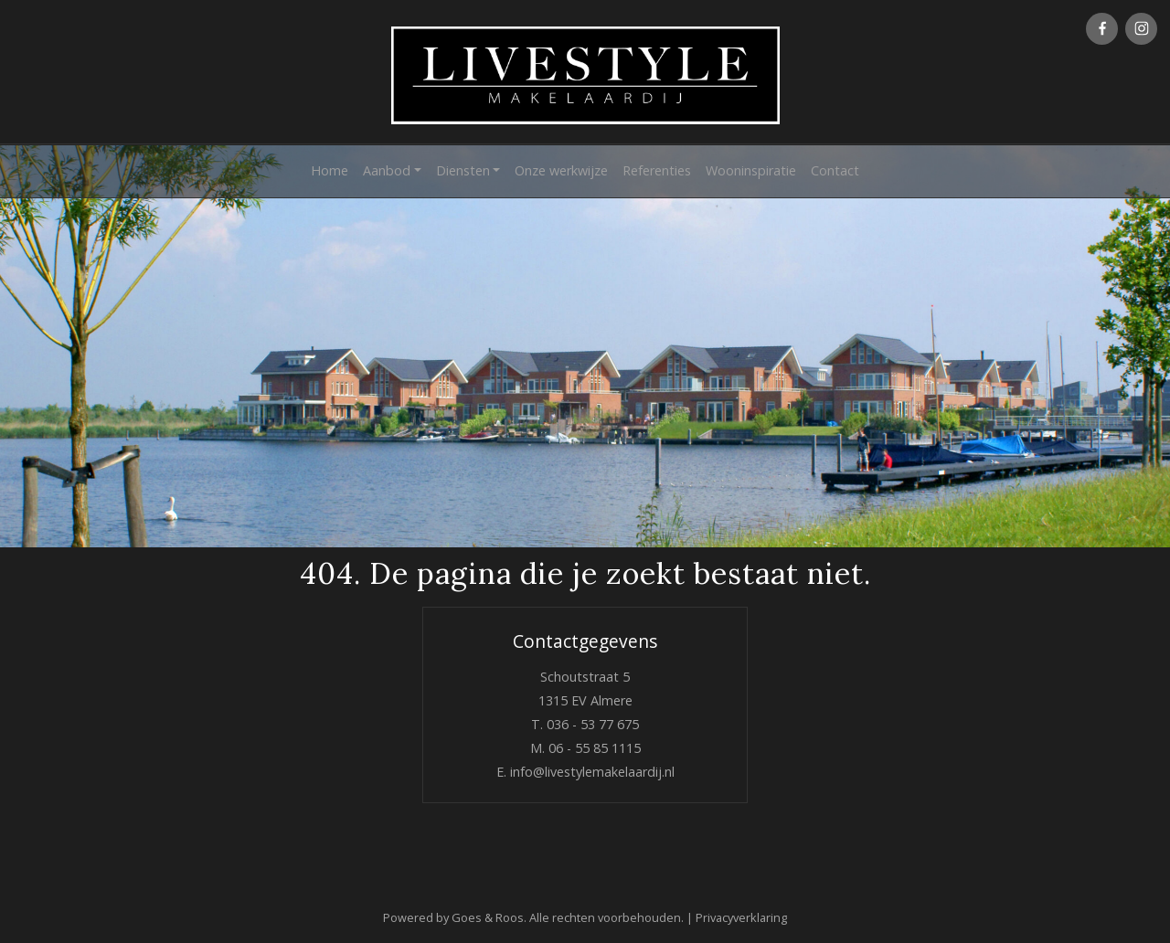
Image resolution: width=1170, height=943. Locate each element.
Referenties (656, 170)
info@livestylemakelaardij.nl (592, 771)
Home (329, 170)
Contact (835, 170)
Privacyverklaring (741, 917)
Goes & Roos (488, 917)
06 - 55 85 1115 (594, 748)
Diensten (463, 170)
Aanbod (386, 170)
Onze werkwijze (561, 170)
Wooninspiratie (751, 170)
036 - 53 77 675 (593, 724)
